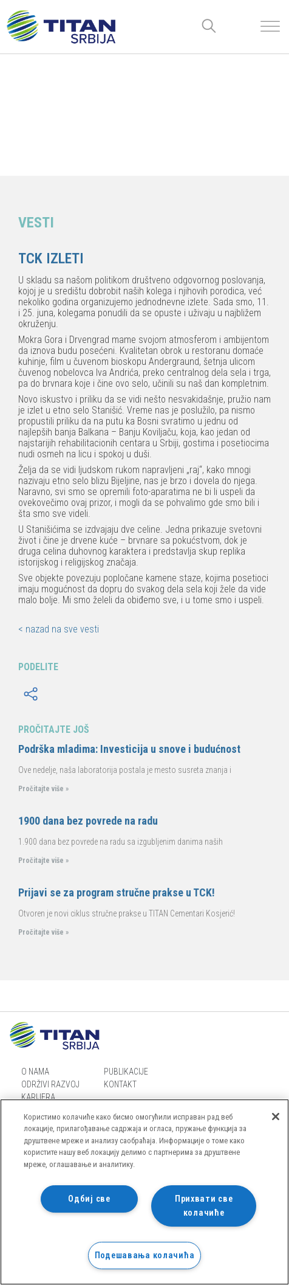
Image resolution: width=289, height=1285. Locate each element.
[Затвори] (275, 1116)
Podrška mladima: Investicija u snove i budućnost (129, 749)
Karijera (38, 1097)
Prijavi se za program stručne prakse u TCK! (116, 892)
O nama (35, 1071)
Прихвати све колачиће (204, 1206)
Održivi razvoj (50, 1084)
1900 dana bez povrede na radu (88, 820)
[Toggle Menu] (270, 26)
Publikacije (126, 1071)
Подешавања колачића (145, 1255)
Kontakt (120, 1084)
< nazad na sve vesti (58, 629)
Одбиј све (89, 1199)
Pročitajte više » (43, 789)
